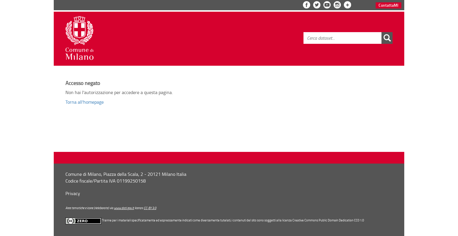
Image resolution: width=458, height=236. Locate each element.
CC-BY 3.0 (150, 208)
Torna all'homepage (84, 102)
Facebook (306, 4)
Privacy (72, 193)
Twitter (316, 4)
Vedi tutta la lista (347, 4)
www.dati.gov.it (124, 208)
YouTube (327, 4)
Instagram (337, 4)
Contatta (388, 5)
